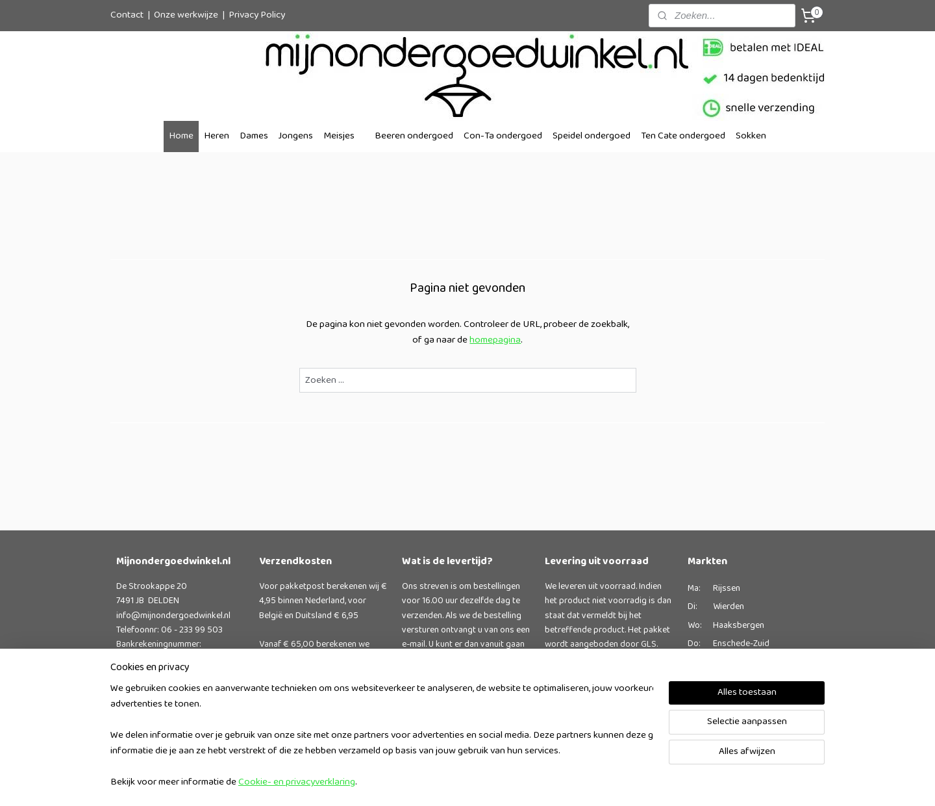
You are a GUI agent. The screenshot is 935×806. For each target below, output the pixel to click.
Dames (254, 136)
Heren (216, 136)
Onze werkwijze (186, 15)
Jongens (296, 136)
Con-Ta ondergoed (503, 136)
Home (181, 136)
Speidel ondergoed (591, 136)
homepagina (495, 340)
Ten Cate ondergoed (683, 136)
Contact (126, 15)
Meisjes (339, 136)
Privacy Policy (257, 15)
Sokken (751, 136)
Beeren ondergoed (414, 136)
